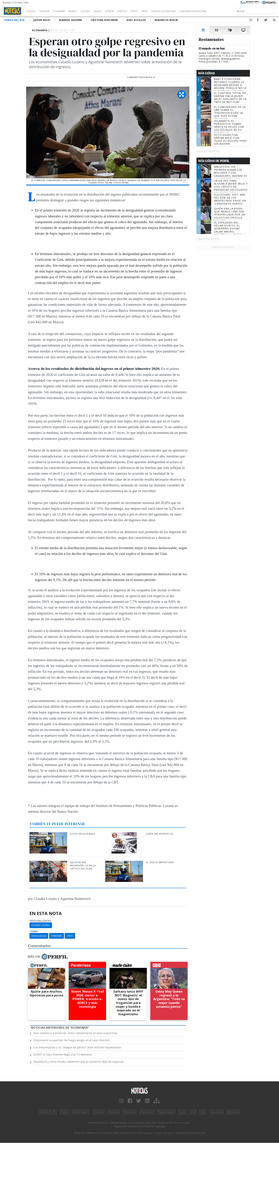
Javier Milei (42, 20)
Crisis (70, 935)
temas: (33, 931)
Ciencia (110, 11)
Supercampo (166, 1112)
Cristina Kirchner (105, 20)
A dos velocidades (82, 833)
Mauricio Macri (166, 20)
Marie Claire (80, 1112)
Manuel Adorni (71, 20)
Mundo (81, 11)
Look (182, 1112)
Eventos (139, 11)
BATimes (233, 1112)
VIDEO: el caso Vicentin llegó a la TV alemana (62, 1054)
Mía (203, 1112)
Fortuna (98, 1112)
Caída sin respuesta (159, 833)
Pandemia (56, 935)
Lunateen (216, 1112)
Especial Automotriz (187, 11)
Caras (64, 1112)
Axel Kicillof (136, 20)
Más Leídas (206, 73)
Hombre (113, 1112)
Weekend (129, 1112)
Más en (48, 957)
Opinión (124, 11)
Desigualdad (38, 935)
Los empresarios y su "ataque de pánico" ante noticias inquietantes (77, 1047)
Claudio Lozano (40, 925)
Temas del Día (14, 20)
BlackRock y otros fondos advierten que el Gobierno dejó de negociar (78, 1062)
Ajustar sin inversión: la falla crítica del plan (83, 865)
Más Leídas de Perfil (213, 161)
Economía (65, 11)
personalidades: (40, 920)
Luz (193, 1112)
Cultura (95, 11)
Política (32, 11)
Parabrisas (147, 1112)
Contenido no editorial (222, 11)
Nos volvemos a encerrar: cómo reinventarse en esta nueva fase (75, 1033)
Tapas (164, 11)
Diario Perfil (48, 1112)
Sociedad (48, 11)
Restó (152, 11)
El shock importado (160, 862)
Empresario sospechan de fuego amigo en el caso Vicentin (71, 1040)
